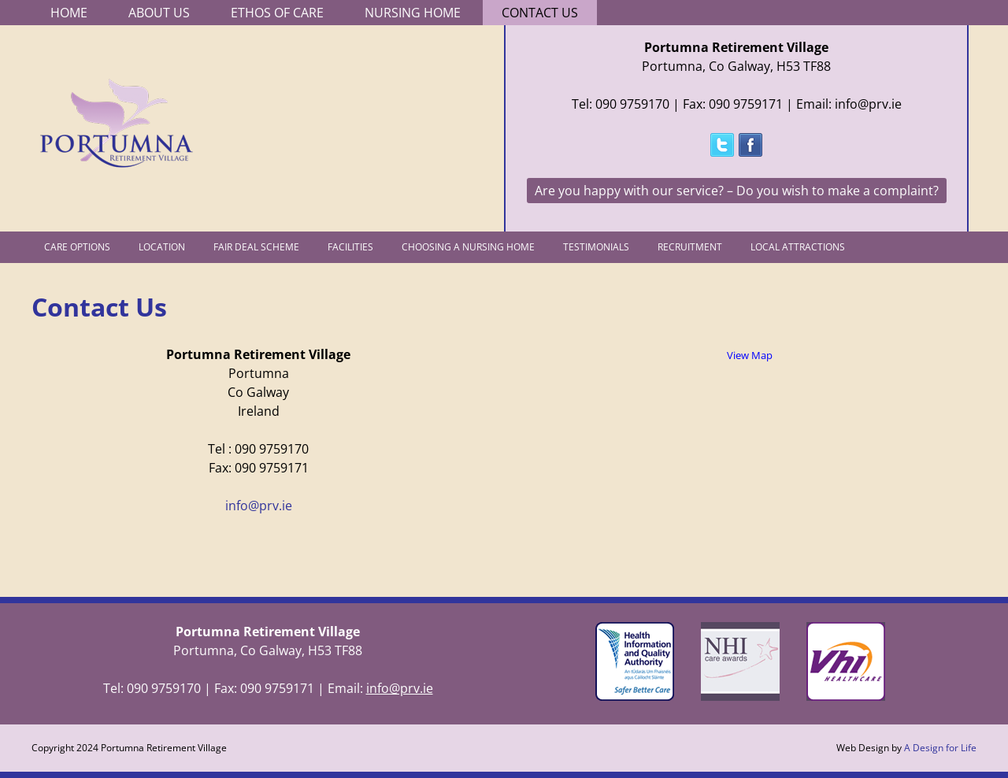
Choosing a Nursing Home (468, 247)
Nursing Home (413, 12)
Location (162, 247)
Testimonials (596, 247)
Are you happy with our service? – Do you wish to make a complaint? (737, 190)
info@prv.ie (258, 505)
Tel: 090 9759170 (620, 104)
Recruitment (690, 247)
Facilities (350, 247)
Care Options (77, 247)
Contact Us (540, 12)
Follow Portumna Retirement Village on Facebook (750, 144)
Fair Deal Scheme (256, 247)
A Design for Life (940, 747)
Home (68, 12)
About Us (159, 12)
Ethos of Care (277, 12)
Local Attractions (797, 247)
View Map (750, 355)
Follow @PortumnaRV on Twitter (722, 144)
